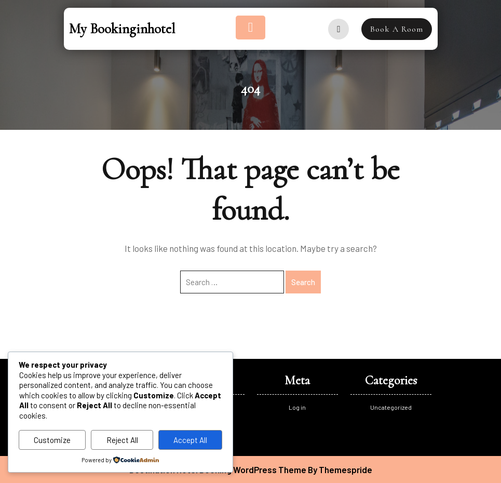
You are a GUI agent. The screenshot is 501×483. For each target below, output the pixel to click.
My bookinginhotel (122, 28)
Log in (297, 407)
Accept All (190, 440)
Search (303, 282)
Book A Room (396, 29)
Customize (52, 440)
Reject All (122, 440)
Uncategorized (391, 407)
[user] (338, 29)
